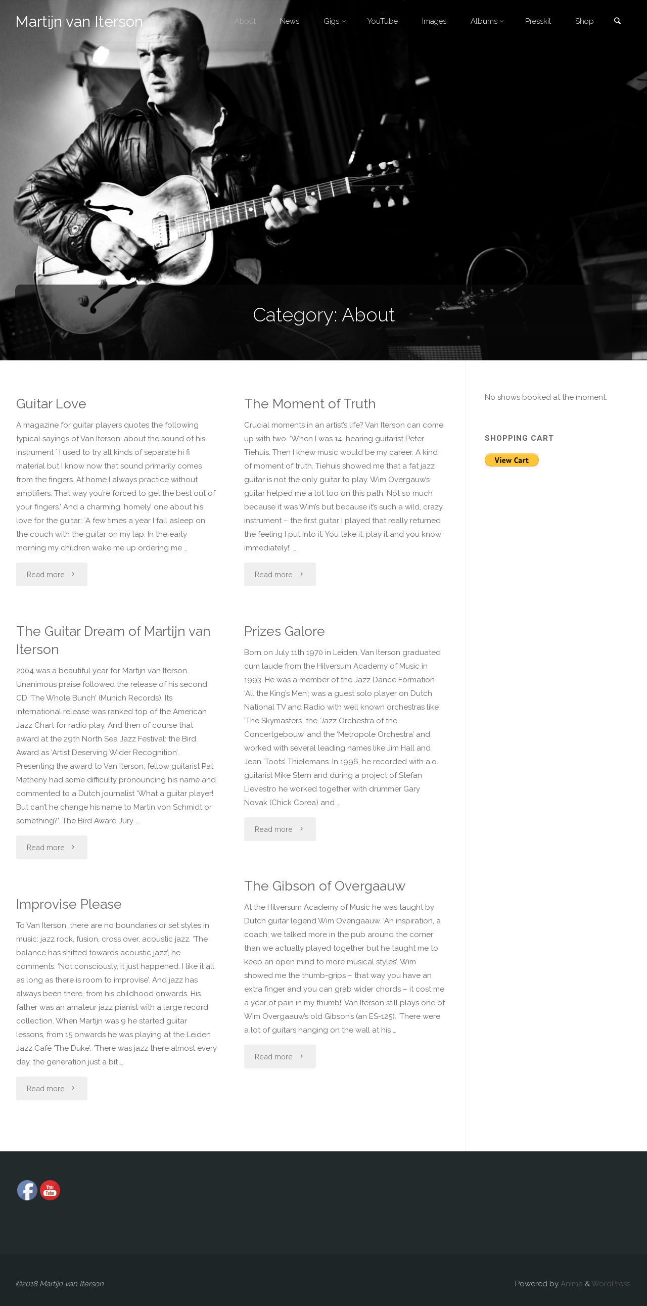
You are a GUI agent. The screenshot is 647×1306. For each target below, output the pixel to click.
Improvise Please (65, 904)
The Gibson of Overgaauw (321, 886)
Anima (571, 1283)
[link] (617, 22)
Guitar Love (47, 403)
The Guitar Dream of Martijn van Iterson (109, 640)
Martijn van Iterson (79, 21)
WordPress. (611, 1283)
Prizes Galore (281, 631)
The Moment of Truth (307, 403)
